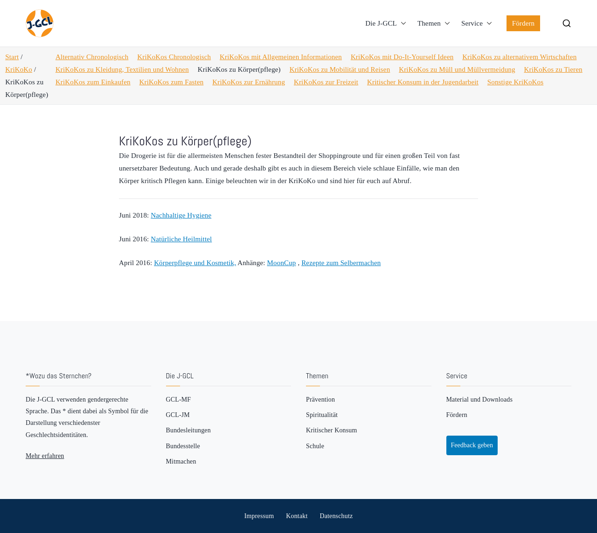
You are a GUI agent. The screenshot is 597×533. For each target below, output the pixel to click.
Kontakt (296, 515)
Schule (315, 446)
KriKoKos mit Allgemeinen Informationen (281, 57)
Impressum (259, 515)
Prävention (320, 399)
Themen (433, 23)
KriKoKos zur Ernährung (248, 82)
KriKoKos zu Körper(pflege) (239, 69)
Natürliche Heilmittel (181, 239)
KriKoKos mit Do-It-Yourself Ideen (402, 57)
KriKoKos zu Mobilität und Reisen (340, 69)
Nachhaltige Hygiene (181, 215)
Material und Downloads (479, 399)
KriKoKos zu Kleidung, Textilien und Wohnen (122, 69)
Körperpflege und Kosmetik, (195, 262)
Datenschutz (336, 515)
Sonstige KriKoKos (515, 82)
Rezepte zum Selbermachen (341, 262)
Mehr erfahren (45, 455)
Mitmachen (181, 461)
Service (476, 23)
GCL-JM (178, 414)
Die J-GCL (385, 23)
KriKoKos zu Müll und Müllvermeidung (457, 69)
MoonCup (281, 262)
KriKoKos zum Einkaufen (93, 82)
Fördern (523, 23)
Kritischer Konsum (331, 430)
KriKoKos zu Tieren (553, 69)
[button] (401, 23)
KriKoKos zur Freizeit (326, 82)
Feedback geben (472, 445)
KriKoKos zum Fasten (171, 82)
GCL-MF (178, 399)
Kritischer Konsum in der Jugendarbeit (423, 82)
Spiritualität (322, 414)
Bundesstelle (183, 446)
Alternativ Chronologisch (92, 57)
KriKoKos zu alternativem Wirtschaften (519, 57)
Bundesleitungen (188, 430)
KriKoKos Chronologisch (174, 57)
